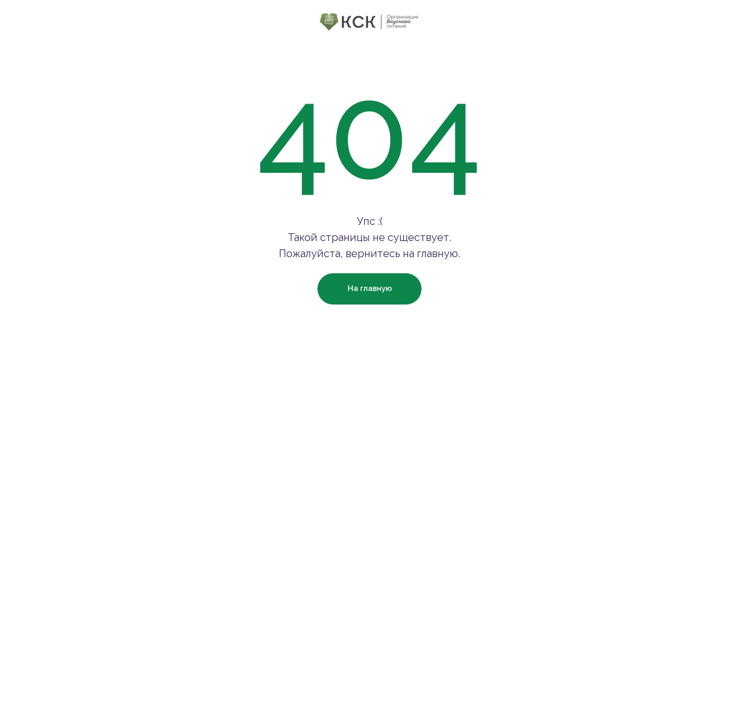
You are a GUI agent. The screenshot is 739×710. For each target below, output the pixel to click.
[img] (370, 21)
